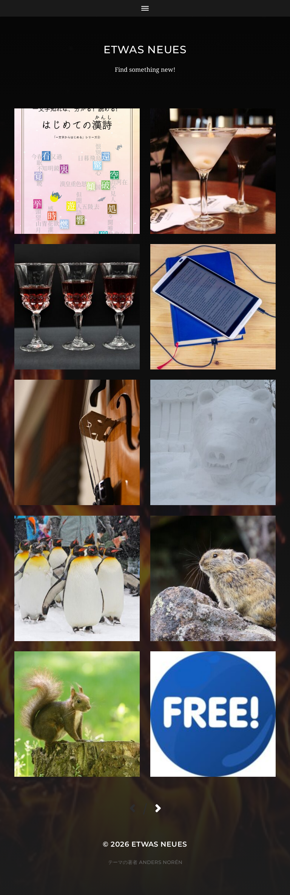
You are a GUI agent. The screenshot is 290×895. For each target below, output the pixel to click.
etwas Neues (145, 49)
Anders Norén (160, 862)
